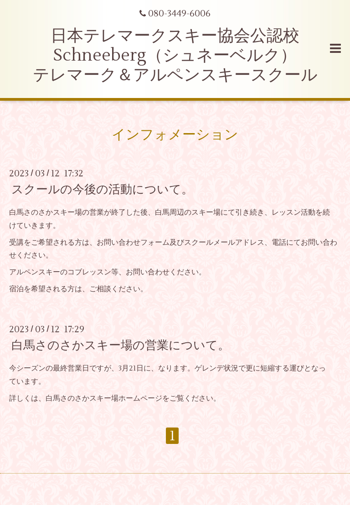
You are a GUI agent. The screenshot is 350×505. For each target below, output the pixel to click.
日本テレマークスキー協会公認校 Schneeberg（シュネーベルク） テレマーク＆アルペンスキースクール (175, 56)
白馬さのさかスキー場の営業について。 (120, 345)
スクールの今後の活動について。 (102, 189)
